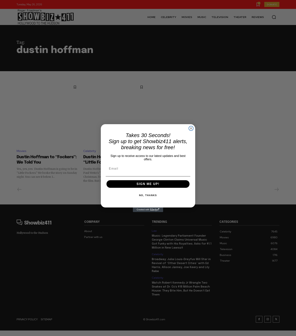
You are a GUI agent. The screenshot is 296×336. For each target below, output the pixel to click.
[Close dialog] (191, 128)
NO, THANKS (148, 195)
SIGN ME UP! (148, 184)
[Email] (148, 168)
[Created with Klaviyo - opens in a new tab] (148, 209)
